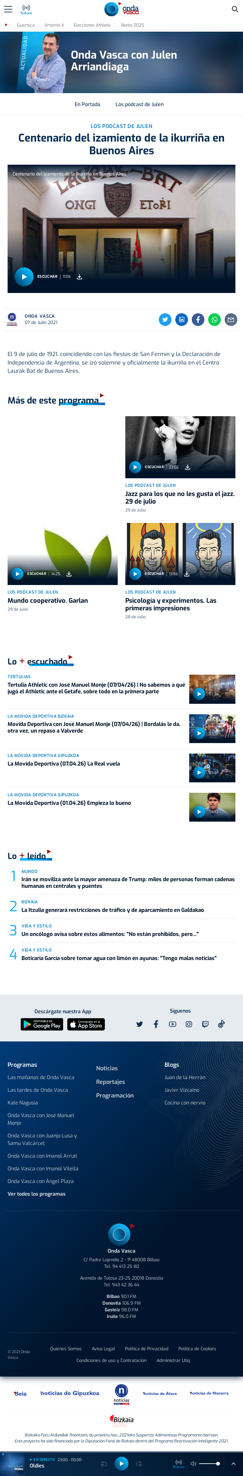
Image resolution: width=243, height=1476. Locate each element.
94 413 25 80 (125, 1266)
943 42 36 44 (125, 1285)
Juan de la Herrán (185, 1077)
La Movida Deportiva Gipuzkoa (43, 755)
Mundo (29, 871)
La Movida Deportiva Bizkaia (41, 716)
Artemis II (54, 25)
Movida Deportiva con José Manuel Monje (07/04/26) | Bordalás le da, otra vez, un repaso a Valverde (94, 727)
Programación (115, 1095)
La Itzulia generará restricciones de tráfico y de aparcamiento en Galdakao (113, 910)
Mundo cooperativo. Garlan (48, 600)
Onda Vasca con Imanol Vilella (43, 1168)
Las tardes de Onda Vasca (38, 1090)
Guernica (25, 25)
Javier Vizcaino (182, 1090)
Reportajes (110, 1082)
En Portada (87, 104)
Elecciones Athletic (92, 25)
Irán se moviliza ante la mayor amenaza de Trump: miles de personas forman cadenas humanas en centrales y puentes (128, 882)
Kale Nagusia (23, 1102)
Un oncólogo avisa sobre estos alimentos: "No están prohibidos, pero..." (110, 934)
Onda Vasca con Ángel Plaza (41, 1181)
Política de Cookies (197, 1349)
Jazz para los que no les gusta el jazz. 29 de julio (180, 498)
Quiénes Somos (66, 1349)
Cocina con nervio (185, 1102)
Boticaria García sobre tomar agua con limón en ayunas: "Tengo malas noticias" (119, 958)
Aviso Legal (103, 1349)
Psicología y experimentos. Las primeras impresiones (170, 604)
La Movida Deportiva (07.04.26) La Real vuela (64, 763)
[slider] (218, 1464)
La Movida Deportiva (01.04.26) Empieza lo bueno (69, 803)
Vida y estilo (37, 926)
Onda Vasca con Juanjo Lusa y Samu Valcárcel (42, 1139)
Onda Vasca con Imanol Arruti (42, 1156)
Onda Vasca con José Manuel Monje (41, 1119)
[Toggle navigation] (8, 9)
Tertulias (19, 676)
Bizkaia (30, 902)
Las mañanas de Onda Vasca (41, 1077)
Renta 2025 (132, 25)
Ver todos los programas (36, 1194)
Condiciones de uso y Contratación (111, 1361)
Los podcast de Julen (139, 104)
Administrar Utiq (173, 1361)
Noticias (107, 1068)
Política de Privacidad (146, 1349)
